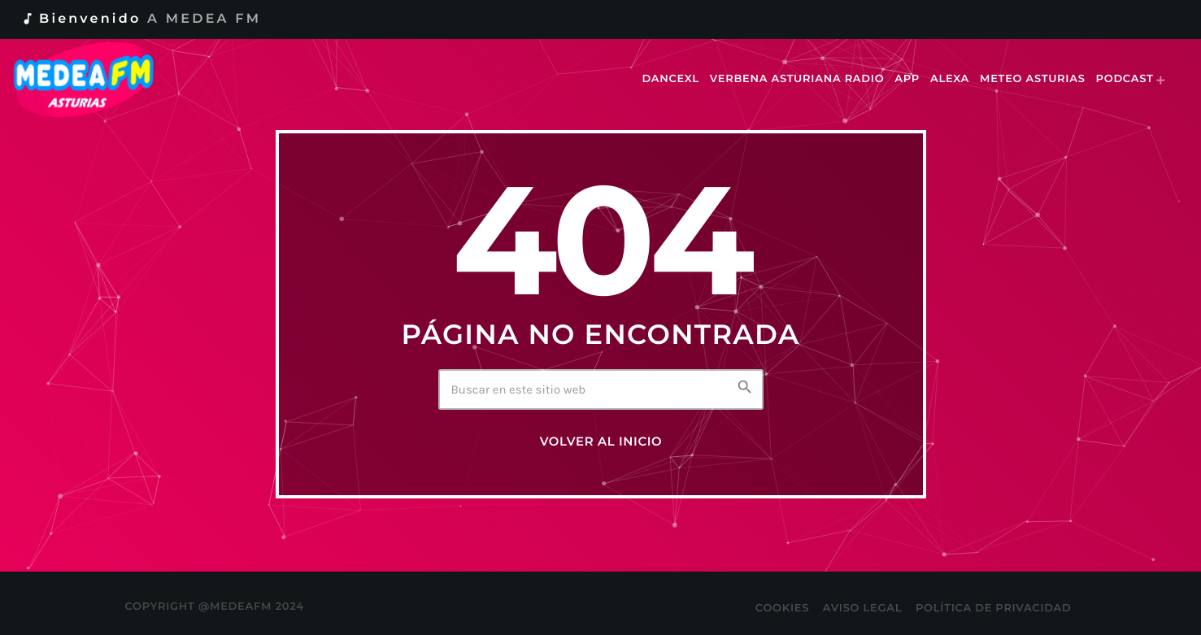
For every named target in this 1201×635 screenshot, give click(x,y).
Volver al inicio (601, 441)
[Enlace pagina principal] (94, 79)
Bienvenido (140, 19)
